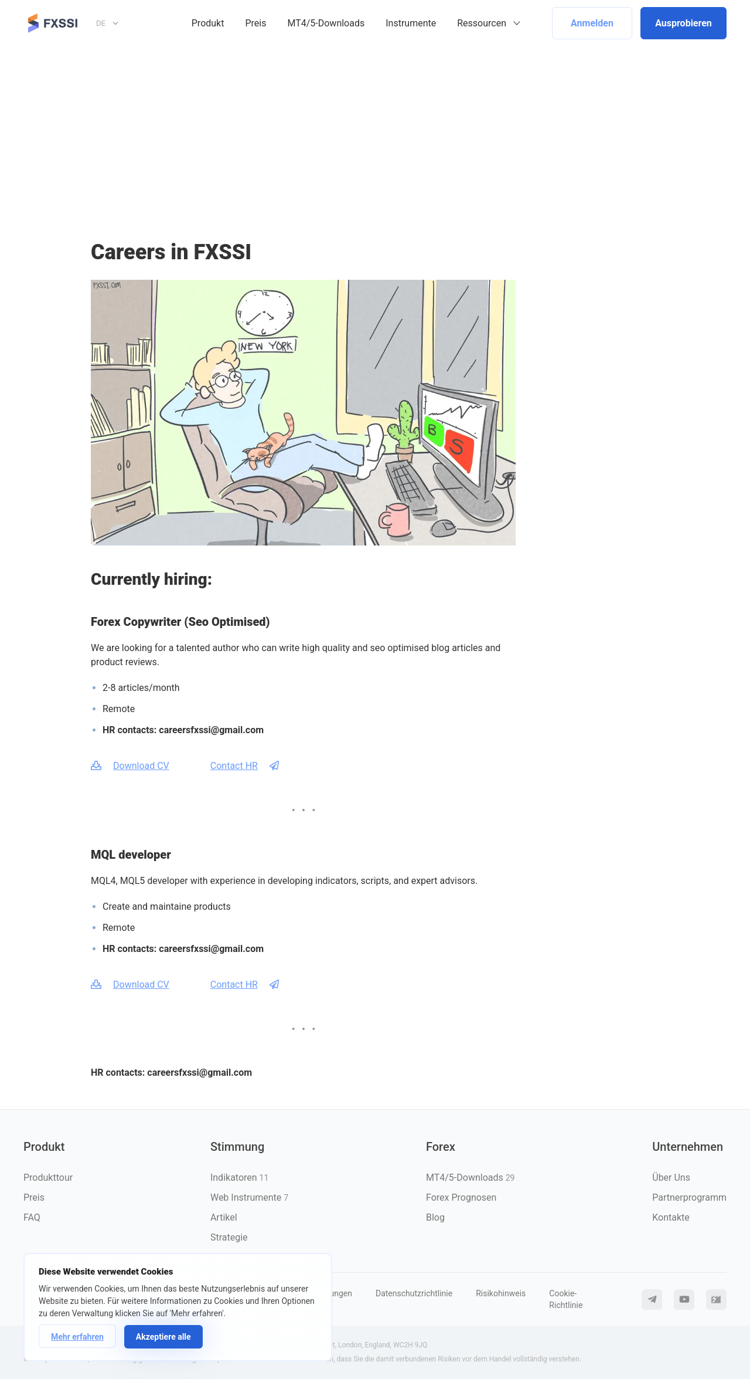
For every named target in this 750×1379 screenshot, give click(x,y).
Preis (255, 23)
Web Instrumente (249, 1197)
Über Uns (671, 1177)
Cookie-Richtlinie (565, 1299)
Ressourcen (481, 23)
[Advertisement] (375, 134)
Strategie (229, 1237)
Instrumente (411, 23)
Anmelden (592, 23)
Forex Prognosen (461, 1197)
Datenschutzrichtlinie (414, 1293)
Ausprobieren (683, 23)
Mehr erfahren (77, 1336)
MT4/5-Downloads (325, 23)
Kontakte (671, 1217)
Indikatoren (239, 1177)
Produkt (208, 23)
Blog (435, 1217)
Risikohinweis (501, 1293)
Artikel (223, 1217)
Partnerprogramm (689, 1197)
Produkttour (48, 1177)
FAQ (31, 1217)
